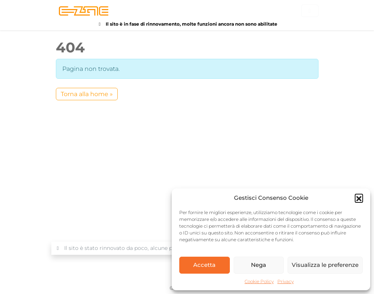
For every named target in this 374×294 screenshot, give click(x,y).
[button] (359, 198)
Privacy (285, 281)
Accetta (204, 264)
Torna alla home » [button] (87, 94)
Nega (258, 264)
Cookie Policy (259, 281)
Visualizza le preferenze (325, 264)
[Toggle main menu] (310, 11)
